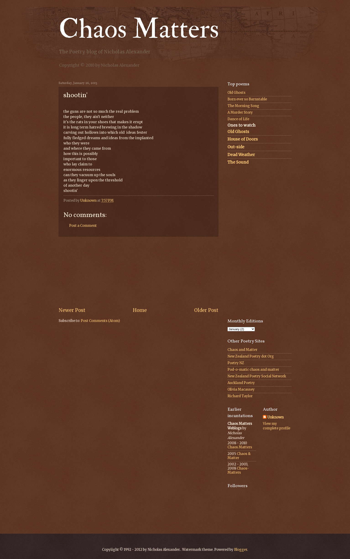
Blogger (240, 550)
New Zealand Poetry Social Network (256, 376)
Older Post (206, 310)
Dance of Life (238, 119)
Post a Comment (83, 226)
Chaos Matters (139, 29)
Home (140, 310)
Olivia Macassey (241, 389)
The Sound (237, 162)
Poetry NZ (235, 363)
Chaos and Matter (242, 350)
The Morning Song (243, 106)
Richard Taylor (240, 396)
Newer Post (72, 310)
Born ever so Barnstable (247, 99)
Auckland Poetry (241, 383)
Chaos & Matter (239, 456)
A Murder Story (240, 112)
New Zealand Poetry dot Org (250, 356)
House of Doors (242, 139)
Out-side (235, 146)
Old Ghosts (236, 93)
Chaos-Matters (238, 470)
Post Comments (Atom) (100, 321)
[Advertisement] (138, 271)
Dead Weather (241, 154)
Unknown (275, 417)
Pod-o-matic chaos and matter (253, 370)
